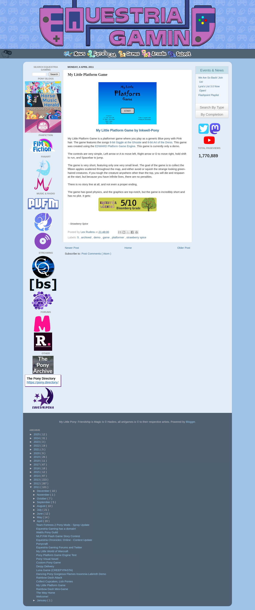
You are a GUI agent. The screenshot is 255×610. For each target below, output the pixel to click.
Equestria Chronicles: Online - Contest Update (64, 539)
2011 (37, 487)
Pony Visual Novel (47, 558)
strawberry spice (136, 237)
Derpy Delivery (45, 566)
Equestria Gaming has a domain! (56, 528)
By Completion (212, 114)
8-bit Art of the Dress (159, 142)
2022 (37, 445)
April (40, 521)
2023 (37, 441)
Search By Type (212, 107)
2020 (37, 453)
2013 (37, 479)
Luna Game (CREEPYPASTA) (54, 570)
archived (86, 237)
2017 (37, 464)
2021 (37, 449)
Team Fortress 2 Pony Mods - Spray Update (63, 524)
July (39, 509)
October (42, 498)
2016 (37, 468)
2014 (37, 475)
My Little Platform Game (51, 585)
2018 (37, 460)
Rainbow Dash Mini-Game (52, 589)
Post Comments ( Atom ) (96, 253)
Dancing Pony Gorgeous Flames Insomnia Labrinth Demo (71, 573)
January (42, 600)
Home (128, 247)
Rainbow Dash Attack (49, 577)
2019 (37, 456)
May (40, 517)
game (106, 237)
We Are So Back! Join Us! (211, 79)
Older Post (183, 247)
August (41, 505)
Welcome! (42, 596)
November (43, 494)
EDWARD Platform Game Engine (115, 146)
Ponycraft (42, 543)
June (40, 513)
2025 (37, 434)
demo (97, 237)
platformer (118, 237)
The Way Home (45, 592)
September (44, 502)
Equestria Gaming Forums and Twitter (59, 547)
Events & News (212, 70)
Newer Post (72, 247)
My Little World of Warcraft (52, 551)
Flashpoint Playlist (209, 95)
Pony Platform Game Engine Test (56, 555)
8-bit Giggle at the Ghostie (125, 142)
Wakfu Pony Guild (47, 532)
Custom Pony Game (48, 562)
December (43, 490)
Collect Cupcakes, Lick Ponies (54, 581)
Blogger (190, 421)
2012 (37, 483)
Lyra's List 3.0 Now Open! (209, 88)
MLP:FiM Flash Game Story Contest (58, 536)
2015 (37, 471)
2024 (37, 438)
